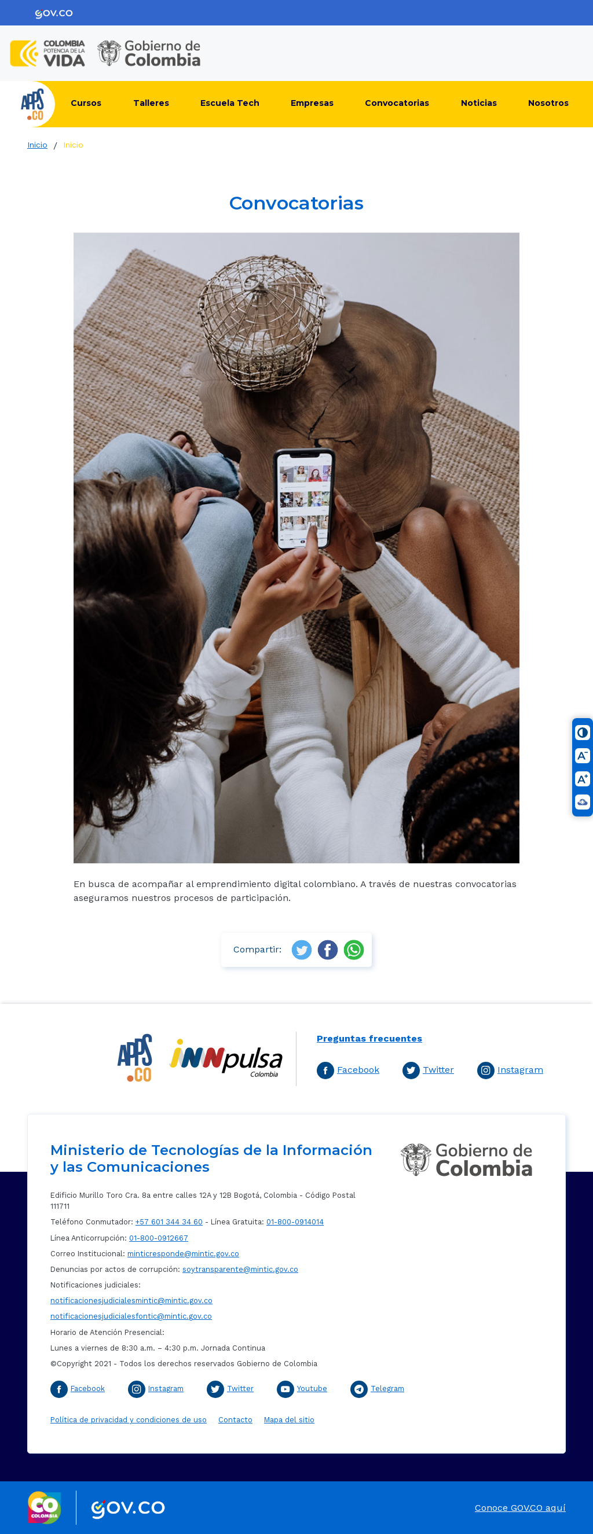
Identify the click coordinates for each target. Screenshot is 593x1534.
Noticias (479, 103)
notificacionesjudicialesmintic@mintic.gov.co (131, 1300)
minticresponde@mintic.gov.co (183, 1253)
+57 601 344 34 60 (169, 1221)
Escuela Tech (229, 103)
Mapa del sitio (289, 1419)
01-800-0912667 (158, 1238)
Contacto (235, 1419)
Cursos (86, 103)
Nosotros (548, 103)
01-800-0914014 (295, 1221)
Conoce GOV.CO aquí (520, 1507)
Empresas (312, 103)
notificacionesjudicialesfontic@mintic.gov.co (131, 1316)
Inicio (37, 144)
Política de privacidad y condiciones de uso (128, 1419)
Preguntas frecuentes (369, 1038)
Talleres (151, 103)
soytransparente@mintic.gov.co (240, 1269)
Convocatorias (397, 103)
